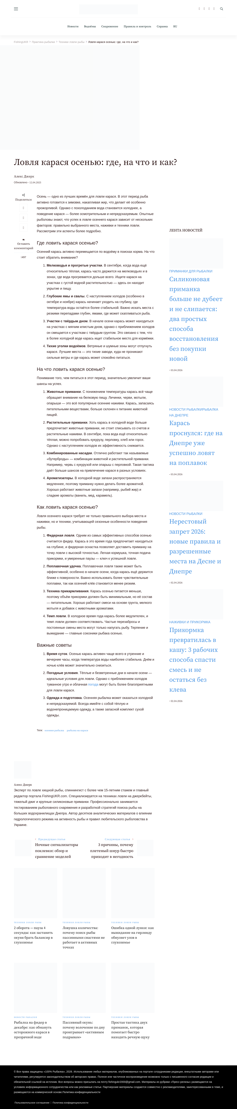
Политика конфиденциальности (81, 1092)
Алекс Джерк (24, 176)
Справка (162, 26)
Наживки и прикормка (189, 622)
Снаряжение (109, 26)
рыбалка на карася (77, 730)
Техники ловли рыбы (28, 922)
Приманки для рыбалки (190, 271)
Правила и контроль (137, 26)
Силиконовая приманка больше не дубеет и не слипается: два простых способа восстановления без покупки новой (195, 319)
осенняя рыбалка (54, 730)
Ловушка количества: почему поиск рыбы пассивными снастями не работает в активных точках (84, 938)
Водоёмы (90, 26)
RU (175, 26)
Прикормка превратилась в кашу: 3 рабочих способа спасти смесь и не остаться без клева (193, 660)
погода (93, 684)
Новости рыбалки (25, 1017)
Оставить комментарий (23, 246)
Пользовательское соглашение (32, 1102)
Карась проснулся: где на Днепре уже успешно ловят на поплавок (196, 443)
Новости (73, 26)
